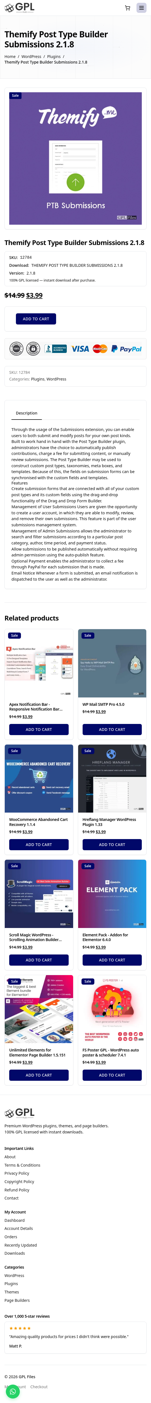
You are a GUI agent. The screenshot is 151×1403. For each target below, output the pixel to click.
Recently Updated (20, 1245)
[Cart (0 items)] (128, 8)
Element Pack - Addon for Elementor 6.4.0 (105, 937)
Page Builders (17, 1300)
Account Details (18, 1228)
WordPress (31, 56)
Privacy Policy (16, 1173)
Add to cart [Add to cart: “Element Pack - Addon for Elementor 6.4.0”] (112, 960)
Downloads (14, 1253)
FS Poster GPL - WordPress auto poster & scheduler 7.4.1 (111, 1052)
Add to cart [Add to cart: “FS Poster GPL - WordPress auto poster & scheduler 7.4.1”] (112, 1075)
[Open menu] (141, 8)
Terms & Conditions (22, 1165)
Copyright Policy (19, 1181)
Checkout (39, 1386)
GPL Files (27, 1376)
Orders (10, 1236)
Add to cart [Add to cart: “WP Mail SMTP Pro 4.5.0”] (112, 729)
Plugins (54, 56)
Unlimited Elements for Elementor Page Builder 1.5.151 (37, 1052)
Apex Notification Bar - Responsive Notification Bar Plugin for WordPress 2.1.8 (34, 709)
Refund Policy (16, 1190)
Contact (11, 1198)
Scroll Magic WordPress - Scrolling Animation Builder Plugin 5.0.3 (34, 939)
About (10, 1156)
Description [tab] (26, 413)
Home (10, 56)
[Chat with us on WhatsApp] (13, 1392)
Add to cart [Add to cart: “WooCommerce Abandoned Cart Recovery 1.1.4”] (39, 844)
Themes (11, 1292)
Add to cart (36, 318)
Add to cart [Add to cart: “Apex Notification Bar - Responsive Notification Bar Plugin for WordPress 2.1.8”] (39, 729)
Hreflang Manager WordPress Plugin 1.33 (109, 822)
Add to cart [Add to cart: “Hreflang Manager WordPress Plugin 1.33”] (112, 844)
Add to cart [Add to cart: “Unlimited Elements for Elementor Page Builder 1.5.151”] (39, 1075)
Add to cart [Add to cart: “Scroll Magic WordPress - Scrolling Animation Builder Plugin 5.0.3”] (39, 960)
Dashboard (14, 1220)
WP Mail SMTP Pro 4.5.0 (103, 704)
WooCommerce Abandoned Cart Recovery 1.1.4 (38, 822)
